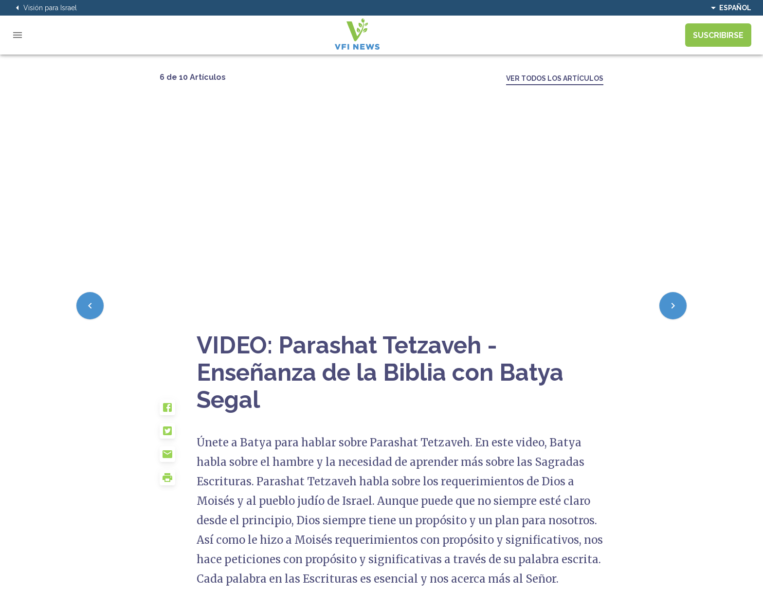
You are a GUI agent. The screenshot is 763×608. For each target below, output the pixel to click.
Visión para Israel (44, 8)
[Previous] (90, 305)
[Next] (673, 305)
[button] (178, 411)
